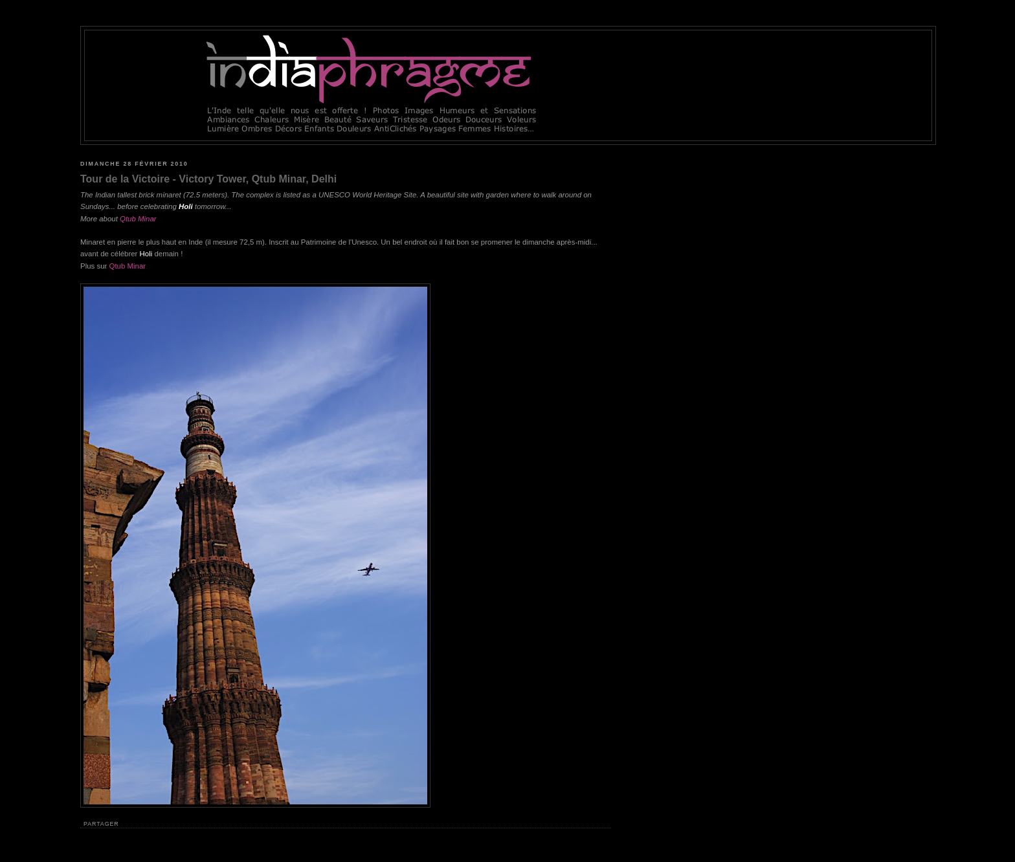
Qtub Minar (127, 266)
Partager (101, 824)
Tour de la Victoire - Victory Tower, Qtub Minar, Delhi (208, 178)
